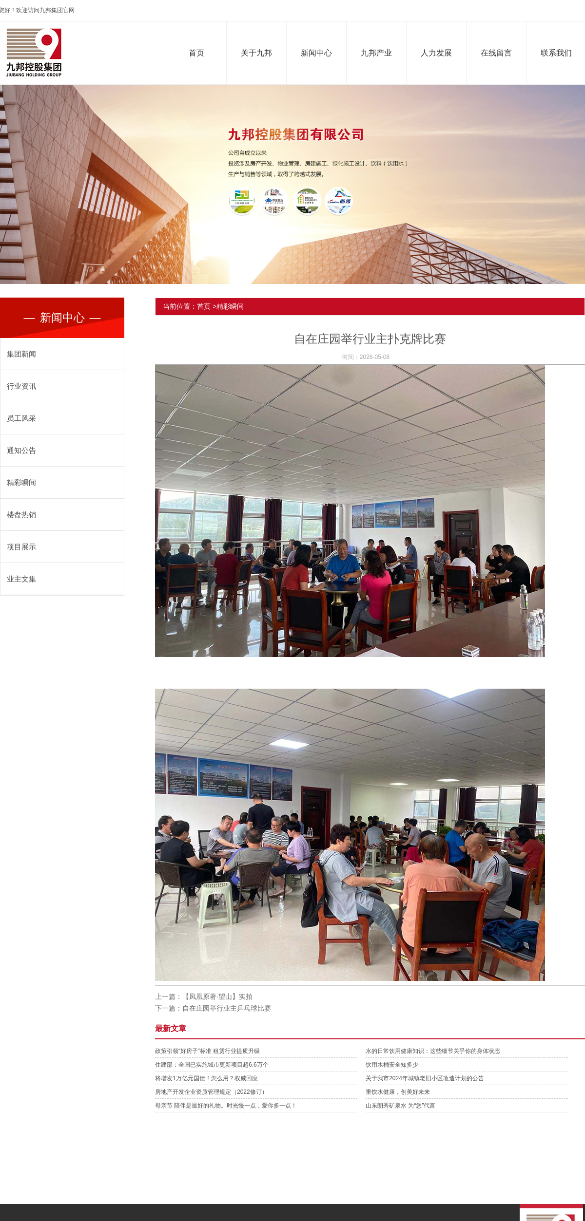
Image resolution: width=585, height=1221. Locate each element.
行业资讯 (21, 386)
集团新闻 (21, 354)
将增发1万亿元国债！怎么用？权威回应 (206, 1078)
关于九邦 (258, 53)
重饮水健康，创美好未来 (398, 1092)
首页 (199, 53)
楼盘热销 (21, 514)
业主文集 (21, 579)
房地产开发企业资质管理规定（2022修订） (211, 1092)
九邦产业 (378, 53)
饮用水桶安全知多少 (392, 1064)
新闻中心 (318, 53)
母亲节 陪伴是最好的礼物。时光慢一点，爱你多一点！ (226, 1105)
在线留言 (498, 53)
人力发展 (438, 53)
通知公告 (21, 450)
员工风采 (21, 418)
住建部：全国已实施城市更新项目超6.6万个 (212, 1064)
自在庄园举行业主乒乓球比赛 (226, 1008)
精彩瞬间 (21, 482)
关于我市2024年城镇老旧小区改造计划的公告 (425, 1078)
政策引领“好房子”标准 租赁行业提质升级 (207, 1051)
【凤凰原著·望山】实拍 (217, 996)
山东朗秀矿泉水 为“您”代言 (400, 1105)
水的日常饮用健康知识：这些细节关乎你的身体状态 (433, 1051)
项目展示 (21, 547)
